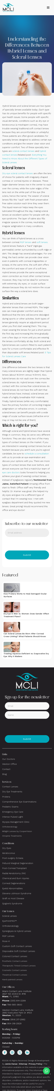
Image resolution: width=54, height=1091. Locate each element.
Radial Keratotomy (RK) (14, 873)
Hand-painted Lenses (12, 979)
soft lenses (42, 242)
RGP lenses (25, 242)
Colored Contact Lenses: (14, 956)
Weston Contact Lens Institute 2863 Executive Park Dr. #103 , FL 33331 (18, 1013)
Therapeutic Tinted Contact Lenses (19, 966)
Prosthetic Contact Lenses (14, 961)
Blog (4, 774)
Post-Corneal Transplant (14, 868)
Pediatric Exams (10, 806)
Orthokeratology (9, 827)
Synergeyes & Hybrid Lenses (16, 931)
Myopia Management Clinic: (16, 822)
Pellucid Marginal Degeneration (17, 863)
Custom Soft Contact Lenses (17, 946)
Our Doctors (8, 759)
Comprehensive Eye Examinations (19, 801)
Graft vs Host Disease (13, 898)
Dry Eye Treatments (12, 791)
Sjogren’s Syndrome (12, 903)
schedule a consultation (37, 453)
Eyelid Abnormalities (12, 888)
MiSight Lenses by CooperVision (17, 831)
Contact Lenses (10, 786)
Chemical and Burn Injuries (15, 878)
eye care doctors (11, 472)
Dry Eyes (6, 848)
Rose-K (6, 941)
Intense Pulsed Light (12, 816)
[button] (48, 7)
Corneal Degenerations (13, 883)
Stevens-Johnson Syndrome (16, 893)
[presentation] (26, 543)
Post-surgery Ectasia (12, 858)
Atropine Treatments (12, 836)
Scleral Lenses (9, 916)
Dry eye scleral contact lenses (17, 173)
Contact (6, 769)
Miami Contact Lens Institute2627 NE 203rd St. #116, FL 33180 (16, 994)
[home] (8, 7)
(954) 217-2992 (17, 1019)
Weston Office (9, 764)
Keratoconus (8, 853)
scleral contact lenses (23, 151)
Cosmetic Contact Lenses (14, 970)
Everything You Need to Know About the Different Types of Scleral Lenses (24, 158)
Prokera (6, 796)
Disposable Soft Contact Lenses (18, 951)
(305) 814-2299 (18, 1000)
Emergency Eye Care (12, 811)
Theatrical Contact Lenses (14, 975)
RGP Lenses (8, 936)
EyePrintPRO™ (9, 921)
